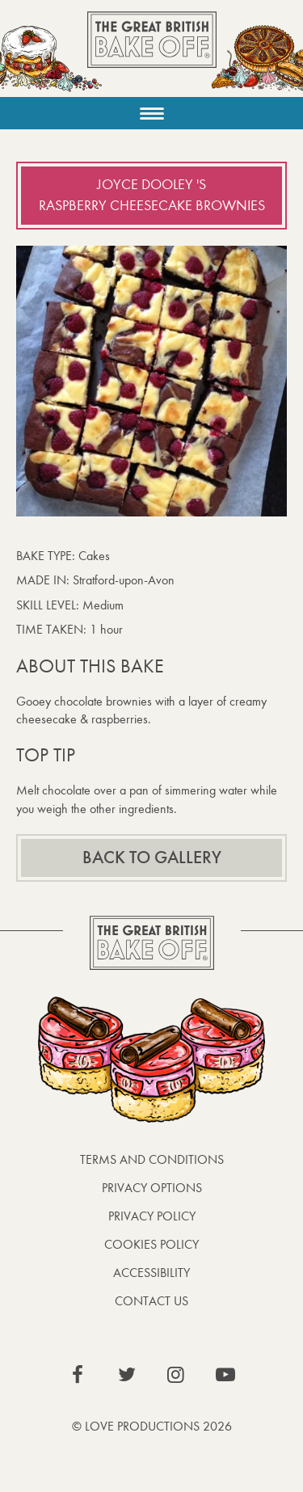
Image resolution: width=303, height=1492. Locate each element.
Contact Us (151, 1301)
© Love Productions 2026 (152, 1426)
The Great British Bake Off (152, 53)
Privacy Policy (152, 1216)
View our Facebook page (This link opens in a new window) (77, 1375)
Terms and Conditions (152, 1159)
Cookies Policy (151, 1244)
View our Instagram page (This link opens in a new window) (176, 1375)
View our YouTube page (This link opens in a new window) (225, 1375)
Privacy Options (152, 1187)
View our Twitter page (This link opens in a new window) (127, 1375)
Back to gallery (151, 857)
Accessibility (151, 1272)
